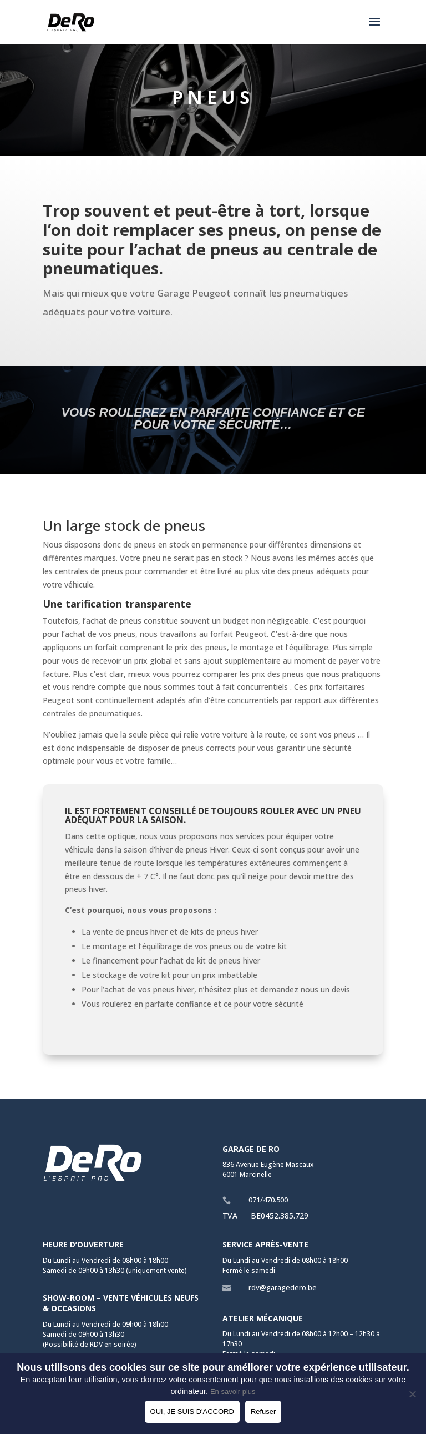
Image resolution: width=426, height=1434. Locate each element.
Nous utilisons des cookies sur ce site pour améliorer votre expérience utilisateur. (213, 1367)
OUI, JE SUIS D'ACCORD (192, 1411)
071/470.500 (268, 1200)
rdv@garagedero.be (282, 1287)
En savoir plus (233, 1391)
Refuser (263, 1411)
